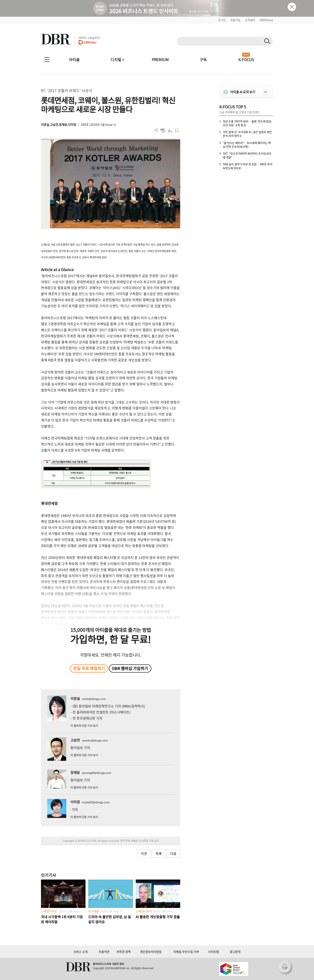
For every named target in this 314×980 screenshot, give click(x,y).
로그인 (222, 20)
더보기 (156, 130)
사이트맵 (213, 952)
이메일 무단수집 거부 (186, 952)
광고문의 (235, 952)
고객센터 (250, 20)
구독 (203, 59)
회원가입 (235, 20)
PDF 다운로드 (163, 130)
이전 (144, 853)
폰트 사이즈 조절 (169, 130)
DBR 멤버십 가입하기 (130, 668)
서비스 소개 (80, 952)
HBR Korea (266, 20)
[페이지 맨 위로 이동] (286, 968)
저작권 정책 (123, 952)
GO (265, 91)
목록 (159, 853)
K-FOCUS (246, 59)
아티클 (74, 59)
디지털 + (117, 59)
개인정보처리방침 (151, 952)
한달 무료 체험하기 (89, 668)
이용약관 (104, 952)
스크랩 (176, 130)
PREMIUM (160, 59)
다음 (173, 853)
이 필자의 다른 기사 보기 (84, 725)
